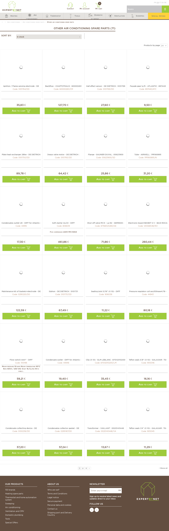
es (163, 3)
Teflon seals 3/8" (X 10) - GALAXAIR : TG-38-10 (148, 360)
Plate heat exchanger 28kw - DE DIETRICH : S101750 (21, 154)
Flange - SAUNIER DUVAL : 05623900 (105, 154)
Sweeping (9, 504)
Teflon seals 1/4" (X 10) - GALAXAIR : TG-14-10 (148, 428)
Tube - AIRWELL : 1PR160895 (147, 154)
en (158, 3)
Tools (7, 519)
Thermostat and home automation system (21, 498)
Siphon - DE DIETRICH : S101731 (63, 291)
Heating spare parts (14, 494)
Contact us (52, 509)
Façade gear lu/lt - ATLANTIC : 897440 (148, 86)
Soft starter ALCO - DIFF (63, 223)
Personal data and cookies (59, 505)
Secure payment (54, 501)
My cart (98, 6)
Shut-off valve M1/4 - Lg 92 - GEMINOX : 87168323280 (105, 223)
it (160, 3)
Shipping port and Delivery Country (59, 514)
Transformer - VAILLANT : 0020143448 (105, 428)
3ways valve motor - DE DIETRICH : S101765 (63, 154)
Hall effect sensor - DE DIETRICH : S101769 (105, 86)
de (165, 3)
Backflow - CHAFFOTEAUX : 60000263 (63, 86)
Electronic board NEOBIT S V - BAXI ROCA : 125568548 (147, 223)
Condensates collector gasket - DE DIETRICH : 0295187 (63, 428)
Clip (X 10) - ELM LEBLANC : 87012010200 (105, 360)
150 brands (10, 490)
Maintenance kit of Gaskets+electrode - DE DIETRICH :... (21, 291)
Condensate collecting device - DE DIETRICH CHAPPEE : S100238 (21, 428)
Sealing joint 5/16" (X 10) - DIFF (105, 291)
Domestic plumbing (14, 515)
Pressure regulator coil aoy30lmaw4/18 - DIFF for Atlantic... (148, 291)
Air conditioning (12, 507)
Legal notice (53, 497)
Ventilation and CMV (14, 511)
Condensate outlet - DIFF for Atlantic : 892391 (63, 360)
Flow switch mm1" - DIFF (21, 360)
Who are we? (53, 490)
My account (85, 6)
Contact (70, 6)
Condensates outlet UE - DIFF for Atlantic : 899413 (21, 223)
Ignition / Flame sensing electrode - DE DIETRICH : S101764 (21, 86)
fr (155, 3)
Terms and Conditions (57, 494)
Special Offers (11, 523)
